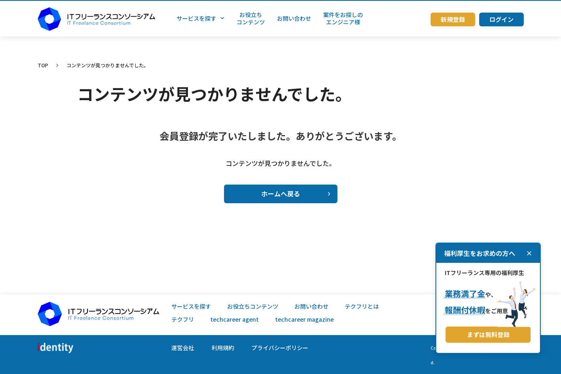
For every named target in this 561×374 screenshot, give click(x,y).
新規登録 (453, 19)
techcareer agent (234, 319)
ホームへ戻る (295, 193)
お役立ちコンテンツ (252, 306)
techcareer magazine (304, 319)
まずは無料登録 (488, 334)
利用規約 (222, 348)
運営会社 (182, 348)
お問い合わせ (311, 306)
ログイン (501, 19)
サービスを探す (191, 306)
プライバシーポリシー (280, 348)
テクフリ (182, 319)
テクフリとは (362, 306)
